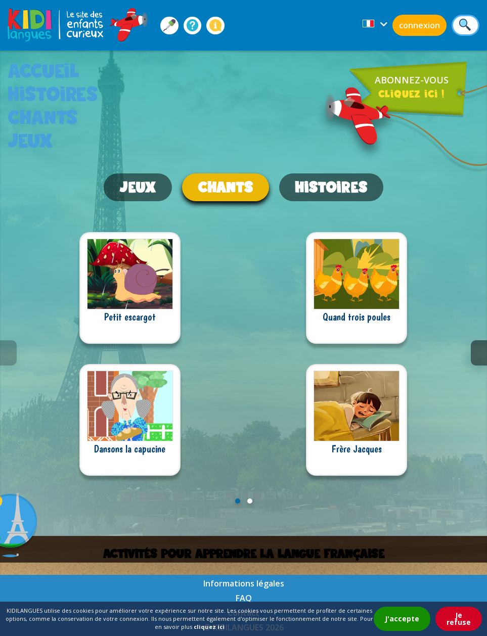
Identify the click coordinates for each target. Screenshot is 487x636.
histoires (53, 93)
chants (43, 117)
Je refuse (459, 618)
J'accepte (402, 618)
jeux (30, 140)
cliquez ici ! (411, 93)
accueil (43, 70)
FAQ (244, 598)
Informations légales (243, 583)
